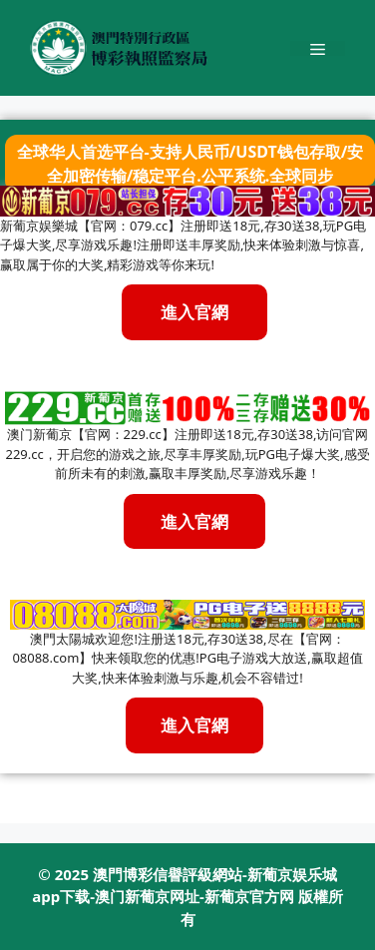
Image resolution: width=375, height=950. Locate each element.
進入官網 (194, 521)
